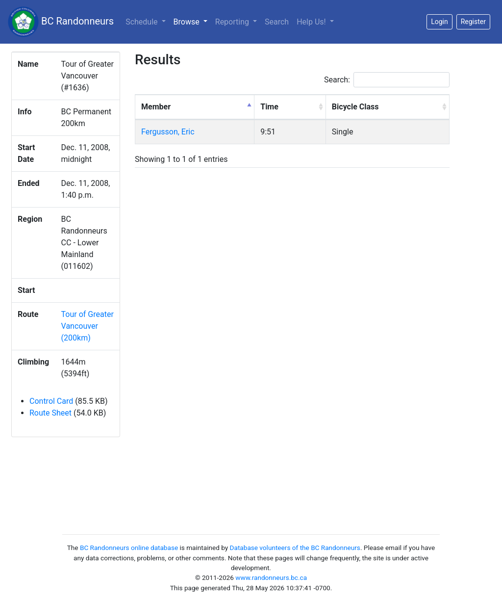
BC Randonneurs (61, 21)
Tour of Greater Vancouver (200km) (87, 326)
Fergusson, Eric (168, 131)
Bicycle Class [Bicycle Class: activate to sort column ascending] (355, 106)
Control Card (51, 401)
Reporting (233, 21)
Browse (192, 21)
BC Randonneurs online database (129, 547)
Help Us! (312, 21)
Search (277, 21)
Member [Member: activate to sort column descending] (156, 106)
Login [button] (439, 22)
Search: (387, 79)
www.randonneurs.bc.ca (271, 577)
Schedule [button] (142, 21)
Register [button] (473, 22)
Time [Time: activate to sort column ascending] (269, 106)
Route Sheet (50, 413)
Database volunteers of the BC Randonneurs (295, 547)
